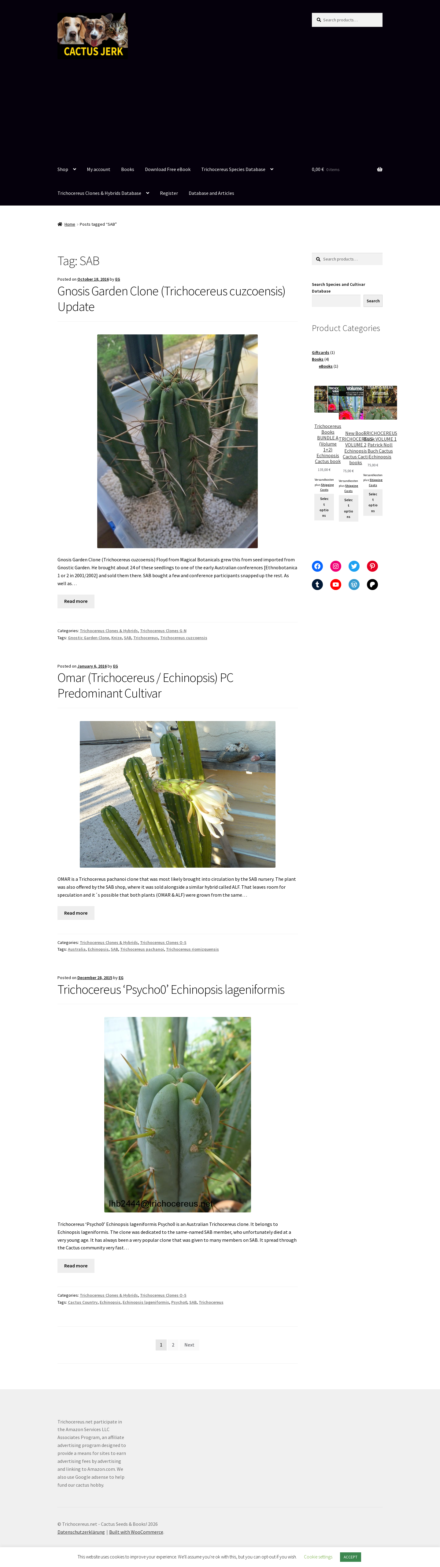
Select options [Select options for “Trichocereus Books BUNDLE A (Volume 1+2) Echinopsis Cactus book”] (324, 507)
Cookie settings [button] (318, 1557)
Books (127, 169)
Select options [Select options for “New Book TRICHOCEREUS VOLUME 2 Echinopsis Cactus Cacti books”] (348, 508)
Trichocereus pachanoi (142, 949)
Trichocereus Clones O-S (163, 942)
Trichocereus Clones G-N (163, 630)
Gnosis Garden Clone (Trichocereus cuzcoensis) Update (171, 298)
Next (189, 1345)
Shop (62, 169)
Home (70, 224)
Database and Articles (211, 193)
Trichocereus (145, 637)
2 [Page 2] (173, 1345)
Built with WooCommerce (136, 1532)
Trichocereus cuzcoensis (183, 637)
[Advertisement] (220, 112)
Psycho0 (179, 1302)
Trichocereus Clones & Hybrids (109, 630)
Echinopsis (98, 949)
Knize (116, 637)
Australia (77, 949)
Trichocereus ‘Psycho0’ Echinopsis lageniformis (170, 989)
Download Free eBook (167, 169)
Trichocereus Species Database (233, 169)
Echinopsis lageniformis (146, 1302)
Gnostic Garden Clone (88, 637)
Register (169, 193)
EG (117, 279)
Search (373, 301)
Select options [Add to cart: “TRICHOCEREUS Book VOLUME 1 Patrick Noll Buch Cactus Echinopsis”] (373, 502)
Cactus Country (83, 1302)
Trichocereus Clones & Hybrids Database (99, 193)
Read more (75, 601)
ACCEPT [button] (350, 1557)
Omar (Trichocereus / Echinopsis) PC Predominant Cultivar (145, 685)
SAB (127, 637)
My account (98, 169)
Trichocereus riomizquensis (192, 949)
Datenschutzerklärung (81, 1532)
